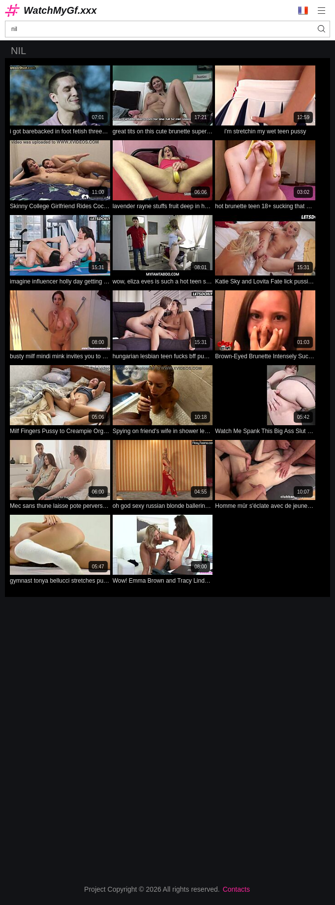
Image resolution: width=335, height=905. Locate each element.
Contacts (236, 889)
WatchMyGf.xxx (60, 10)
